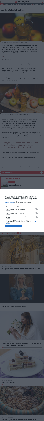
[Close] (42, 191)
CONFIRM (14, 225)
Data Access (22, 229)
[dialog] (22, 210)
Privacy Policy (28, 229)
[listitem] (22, 206)
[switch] (36, 209)
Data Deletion (15, 229)
